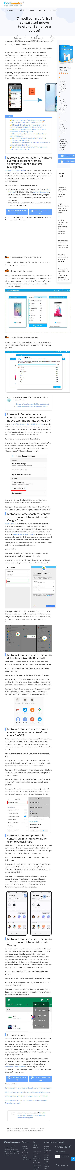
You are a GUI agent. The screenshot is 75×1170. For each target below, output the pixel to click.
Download (25, 1153)
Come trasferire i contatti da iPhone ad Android (32, 404)
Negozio (24, 1150)
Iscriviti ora (65, 1156)
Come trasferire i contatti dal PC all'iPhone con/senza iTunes (26, 1096)
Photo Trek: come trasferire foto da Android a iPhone (63, 258)
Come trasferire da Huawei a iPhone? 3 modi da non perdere (63, 244)
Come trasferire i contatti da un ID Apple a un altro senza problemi (28, 1088)
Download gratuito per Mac (40, 212)
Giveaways (25, 1157)
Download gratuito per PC (17, 212)
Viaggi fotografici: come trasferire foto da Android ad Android (63, 208)
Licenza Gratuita (26, 1159)
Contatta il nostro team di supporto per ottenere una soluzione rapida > (31, 1115)
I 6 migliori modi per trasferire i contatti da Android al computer (27, 1092)
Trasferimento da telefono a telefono (23, 1128)
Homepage (10, 10)
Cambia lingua (62, 1165)
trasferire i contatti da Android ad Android (28, 424)
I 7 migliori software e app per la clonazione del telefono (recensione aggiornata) (63, 226)
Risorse (24, 1155)
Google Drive (9, 524)
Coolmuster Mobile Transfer (15, 171)
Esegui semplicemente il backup (23, 534)
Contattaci (25, 1148)
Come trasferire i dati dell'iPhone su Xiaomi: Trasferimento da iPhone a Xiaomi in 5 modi (63, 274)
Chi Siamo (24, 1146)
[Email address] (57, 1156)
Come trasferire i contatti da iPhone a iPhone (31, 407)
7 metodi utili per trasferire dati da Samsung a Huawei (62, 192)
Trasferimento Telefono (64, 69)
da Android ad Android (41, 192)
